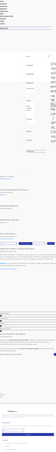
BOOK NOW (4, 28)
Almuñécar (3, 263)
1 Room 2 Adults (25, 243)
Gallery (2, 21)
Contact (2, 23)
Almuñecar (3, 3)
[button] (8, 268)
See (1, 315)
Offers (2, 13)
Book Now (51, 243)
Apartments (3, 6)
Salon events (4, 11)
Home (2, 1)
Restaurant (3, 8)
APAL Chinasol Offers (6, 16)
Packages (3, 18)
